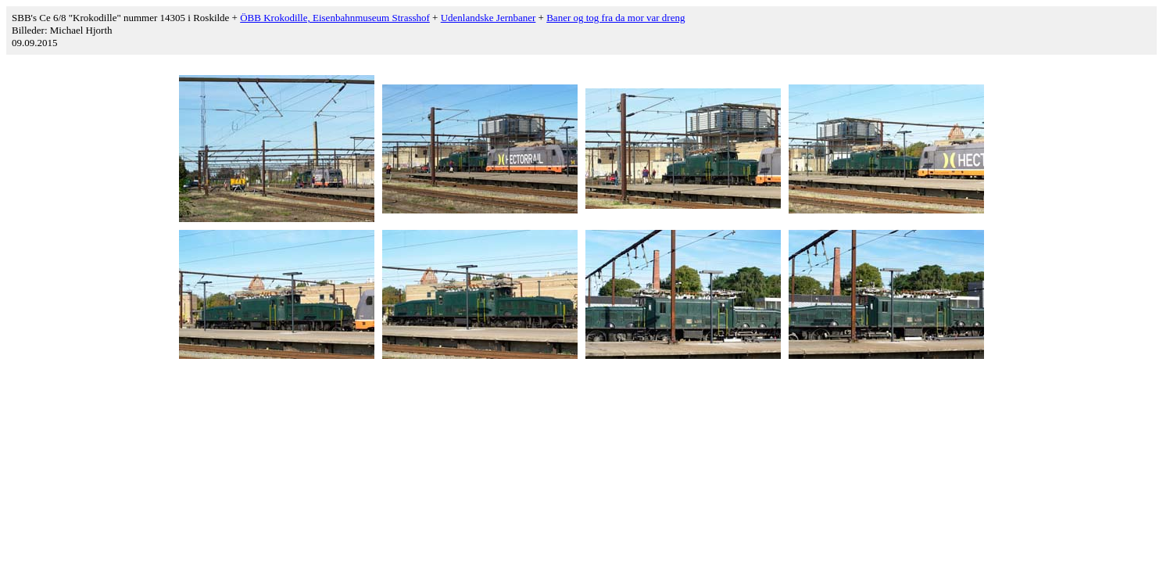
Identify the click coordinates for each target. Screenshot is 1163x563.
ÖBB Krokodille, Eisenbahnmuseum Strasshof (335, 17)
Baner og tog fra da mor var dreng (615, 17)
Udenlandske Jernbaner (488, 17)
